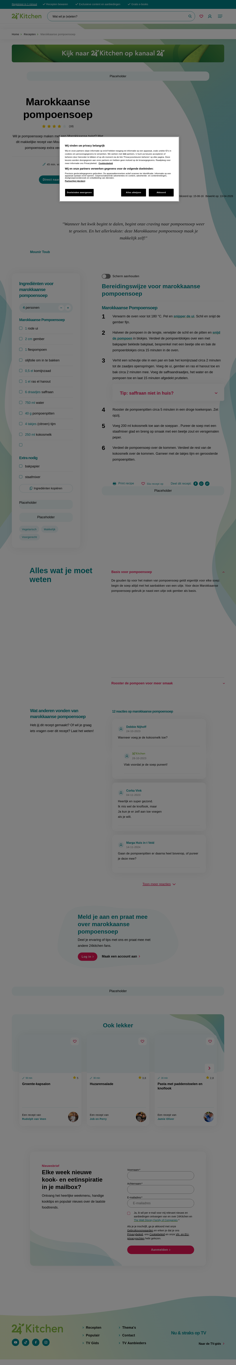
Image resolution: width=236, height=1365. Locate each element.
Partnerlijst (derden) (75, 181)
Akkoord (161, 192)
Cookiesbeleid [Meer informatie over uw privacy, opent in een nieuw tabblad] (106, 163)
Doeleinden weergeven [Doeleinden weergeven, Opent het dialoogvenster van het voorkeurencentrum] (79, 192)
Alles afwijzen (133, 192)
